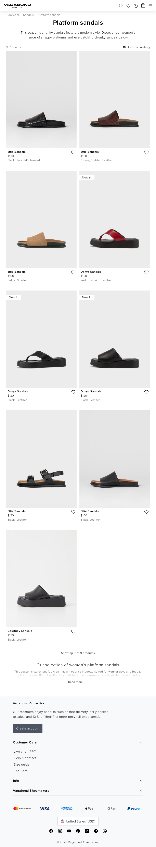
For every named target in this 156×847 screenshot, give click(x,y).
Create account (27, 728)
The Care (21, 771)
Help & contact (25, 758)
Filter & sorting (136, 47)
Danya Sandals (91, 271)
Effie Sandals (17, 152)
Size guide (22, 764)
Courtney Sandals (20, 631)
